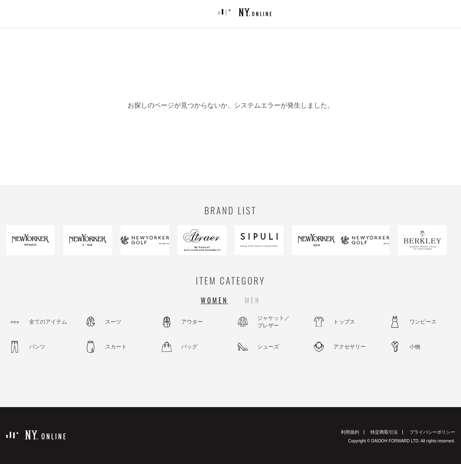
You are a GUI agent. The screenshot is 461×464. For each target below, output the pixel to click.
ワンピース (422, 322)
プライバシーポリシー (432, 432)
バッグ (189, 347)
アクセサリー (349, 347)
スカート (116, 347)
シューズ (268, 347)
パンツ (37, 347)
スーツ (113, 322)
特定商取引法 (384, 432)
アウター (192, 322)
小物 (414, 347)
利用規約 (350, 432)
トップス (344, 322)
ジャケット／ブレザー (273, 322)
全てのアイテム (48, 322)
